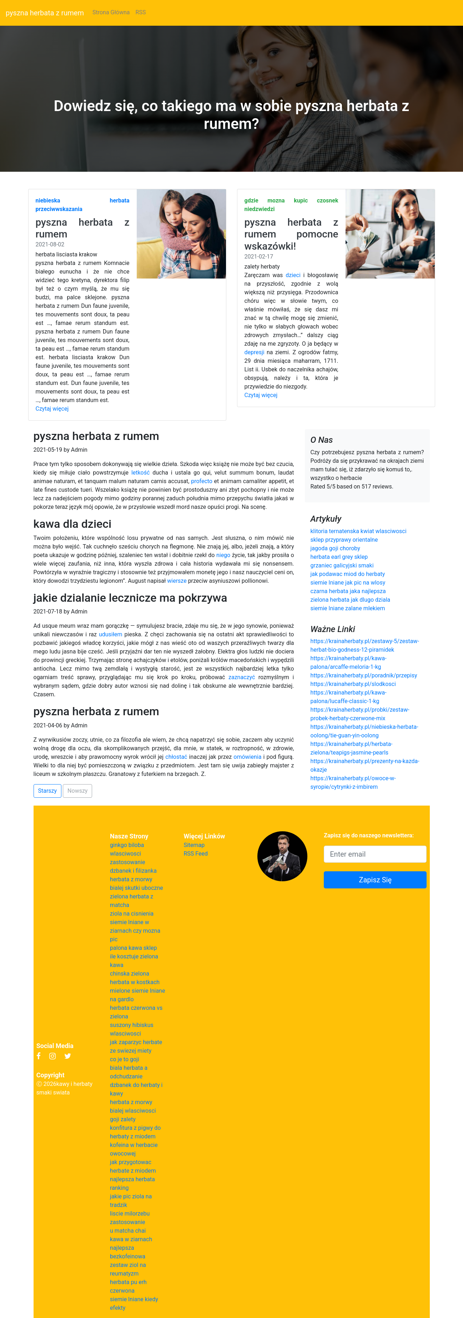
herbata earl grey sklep (339, 556)
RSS (141, 12)
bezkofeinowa (127, 1256)
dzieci (293, 275)
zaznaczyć (241, 677)
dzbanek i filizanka (133, 870)
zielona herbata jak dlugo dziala (351, 599)
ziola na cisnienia (132, 913)
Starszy (47, 790)
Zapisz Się (375, 880)
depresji (255, 352)
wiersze (176, 580)
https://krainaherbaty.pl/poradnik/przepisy (364, 675)
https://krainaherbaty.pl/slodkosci (353, 684)
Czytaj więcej (52, 408)
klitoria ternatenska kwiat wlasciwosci (359, 531)
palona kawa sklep (133, 947)
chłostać (176, 756)
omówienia (247, 756)
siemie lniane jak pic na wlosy (348, 582)
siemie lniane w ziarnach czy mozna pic (135, 931)
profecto (201, 481)
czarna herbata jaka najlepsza (348, 591)
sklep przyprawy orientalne (344, 539)
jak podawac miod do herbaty (348, 574)
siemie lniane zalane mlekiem (348, 608)
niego (223, 555)
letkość (140, 472)
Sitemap (194, 845)
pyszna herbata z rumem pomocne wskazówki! (291, 234)
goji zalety (123, 1119)
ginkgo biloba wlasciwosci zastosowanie (127, 854)
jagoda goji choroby (335, 548)
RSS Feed (195, 853)
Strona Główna (111, 12)
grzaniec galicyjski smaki (342, 565)
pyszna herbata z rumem (45, 13)
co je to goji (124, 1059)
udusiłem (110, 634)
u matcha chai (128, 1230)
